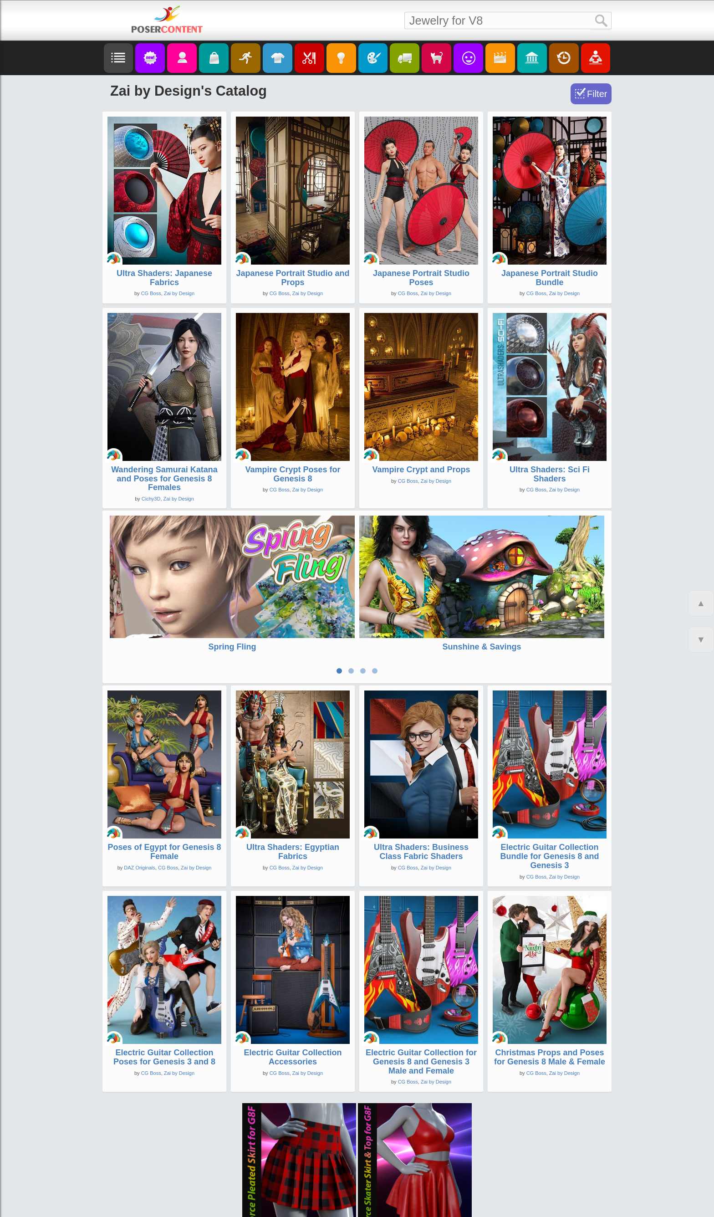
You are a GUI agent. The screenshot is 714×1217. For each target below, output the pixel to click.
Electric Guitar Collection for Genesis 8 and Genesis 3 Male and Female (421, 1001)
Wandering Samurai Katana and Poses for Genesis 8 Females (164, 478)
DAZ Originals (139, 807)
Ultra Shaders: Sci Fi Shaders (550, 474)
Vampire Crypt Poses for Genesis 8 (292, 474)
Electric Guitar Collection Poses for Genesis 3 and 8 (164, 997)
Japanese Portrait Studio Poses (421, 278)
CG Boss (151, 293)
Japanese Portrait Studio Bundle (549, 278)
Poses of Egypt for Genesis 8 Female (164, 791)
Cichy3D (151, 498)
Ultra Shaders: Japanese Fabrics (164, 278)
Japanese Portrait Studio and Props (292, 278)
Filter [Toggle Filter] (597, 94)
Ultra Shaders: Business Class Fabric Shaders (421, 791)
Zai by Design (179, 293)
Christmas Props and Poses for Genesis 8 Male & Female (549, 997)
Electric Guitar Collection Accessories (293, 997)
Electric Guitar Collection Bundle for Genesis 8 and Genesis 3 (549, 796)
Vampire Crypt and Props (421, 469)
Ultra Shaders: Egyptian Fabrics (292, 791)
